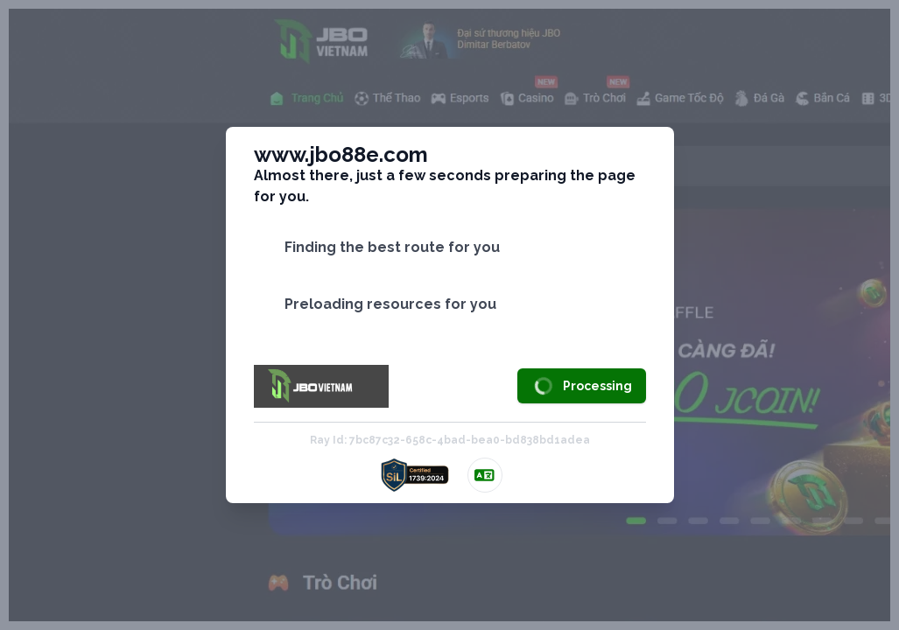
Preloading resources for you (390, 304)
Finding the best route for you (392, 247)
